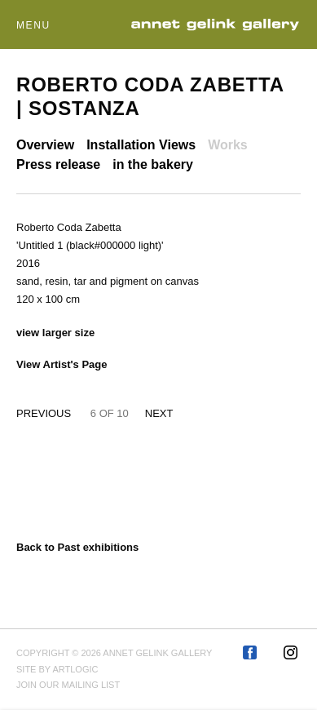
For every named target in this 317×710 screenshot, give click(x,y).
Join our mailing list (68, 685)
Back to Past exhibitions (77, 547)
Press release (58, 164)
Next (159, 413)
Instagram (292, 654)
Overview (45, 145)
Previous (43, 413)
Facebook (251, 654)
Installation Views (141, 145)
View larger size (55, 332)
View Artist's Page (61, 364)
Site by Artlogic (57, 669)
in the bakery (152, 164)
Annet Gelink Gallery (215, 24)
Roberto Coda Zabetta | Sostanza (150, 96)
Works (228, 145)
